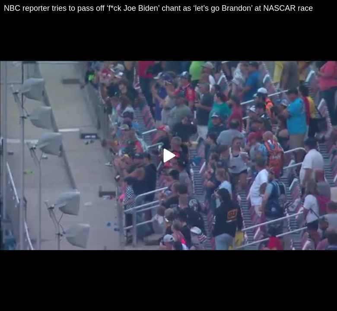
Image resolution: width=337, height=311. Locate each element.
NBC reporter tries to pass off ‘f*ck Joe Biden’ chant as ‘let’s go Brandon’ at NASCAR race (158, 8)
